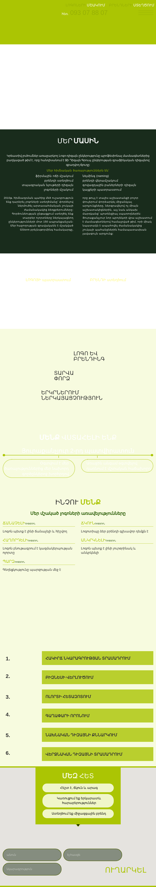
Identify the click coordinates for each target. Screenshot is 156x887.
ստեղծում (108, 280)
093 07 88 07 (89, 12)
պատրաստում (48, 280)
